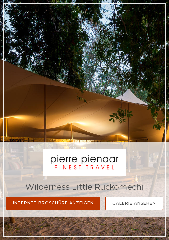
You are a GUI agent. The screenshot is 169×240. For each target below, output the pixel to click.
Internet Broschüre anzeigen (53, 202)
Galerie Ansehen (134, 203)
